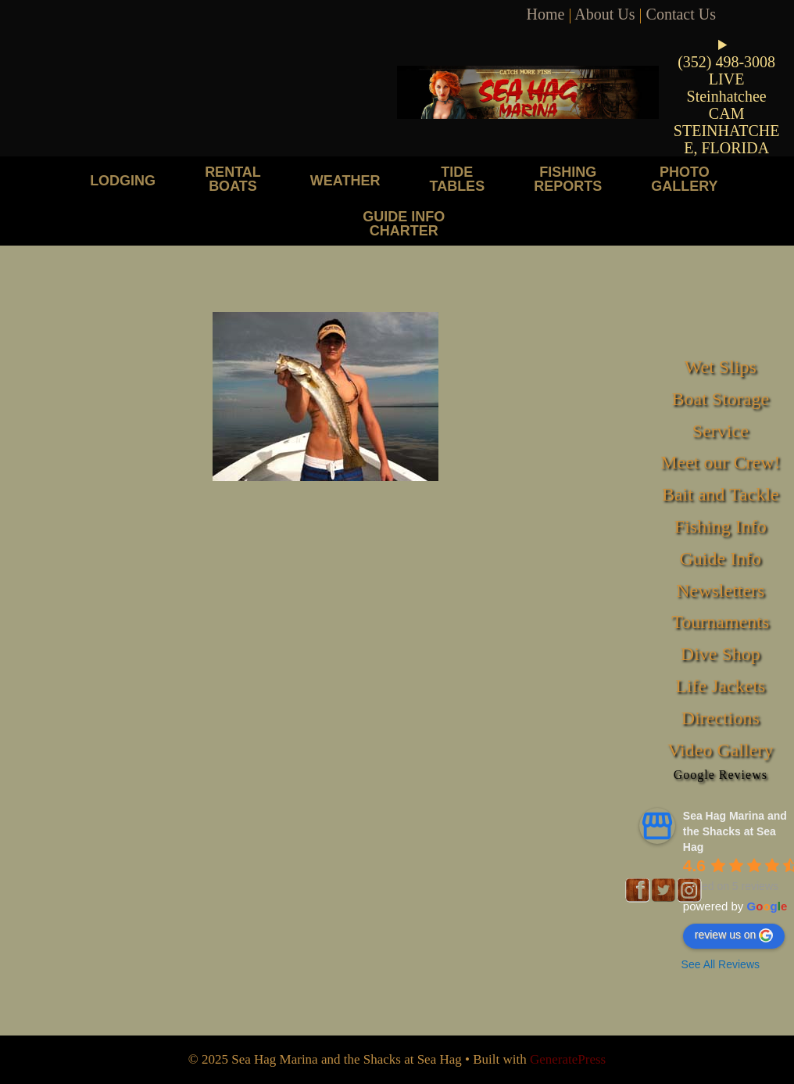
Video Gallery (720, 750)
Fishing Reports (568, 178)
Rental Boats (233, 178)
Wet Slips (720, 367)
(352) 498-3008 (726, 61)
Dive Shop (720, 654)
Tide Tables (457, 178)
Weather (345, 180)
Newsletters (720, 590)
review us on (734, 935)
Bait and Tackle (720, 494)
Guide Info (720, 558)
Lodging (123, 180)
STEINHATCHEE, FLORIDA (727, 139)
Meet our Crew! (720, 462)
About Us (604, 14)
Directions (720, 718)
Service (720, 431)
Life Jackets (720, 686)
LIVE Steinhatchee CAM (727, 96)
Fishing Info (720, 526)
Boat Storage (720, 399)
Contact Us (681, 14)
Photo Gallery (684, 178)
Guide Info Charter (404, 223)
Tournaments (720, 622)
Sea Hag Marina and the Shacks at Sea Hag (735, 831)
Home (546, 14)
